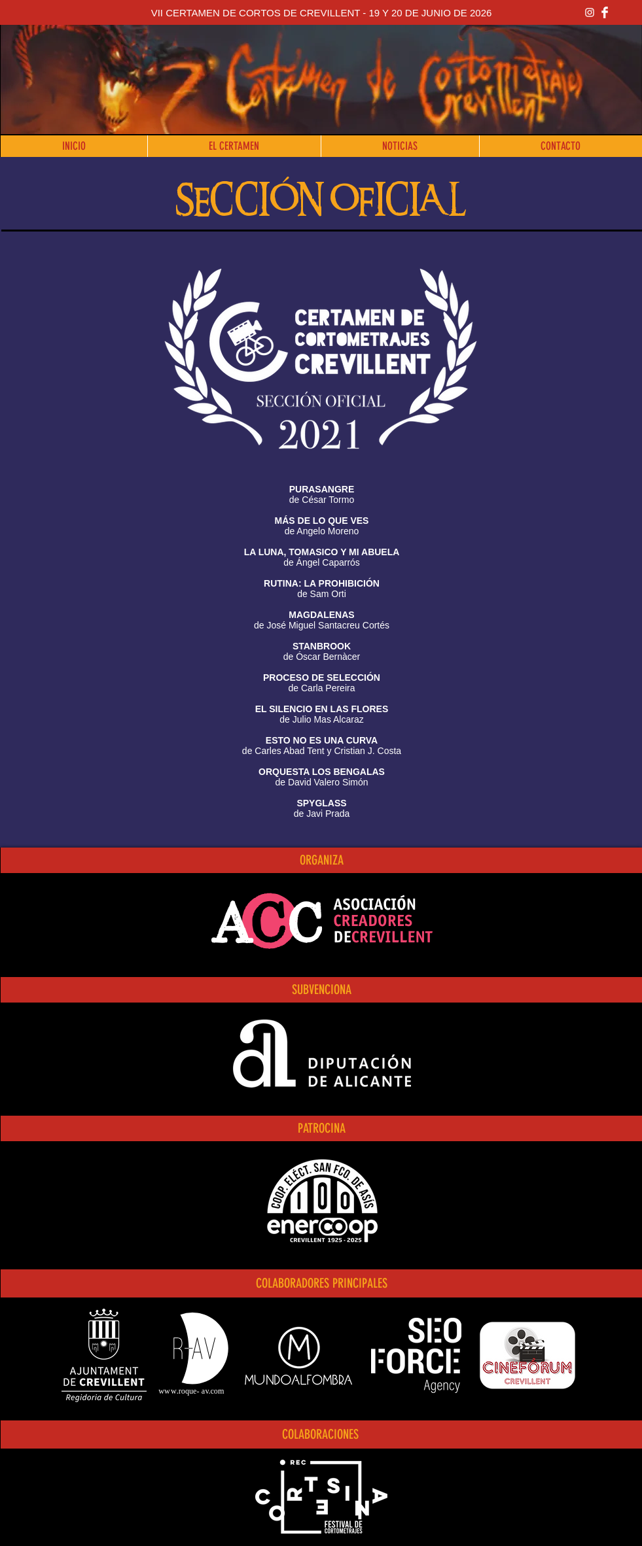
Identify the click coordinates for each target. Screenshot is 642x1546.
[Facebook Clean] (605, 12)
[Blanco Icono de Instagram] (590, 12)
